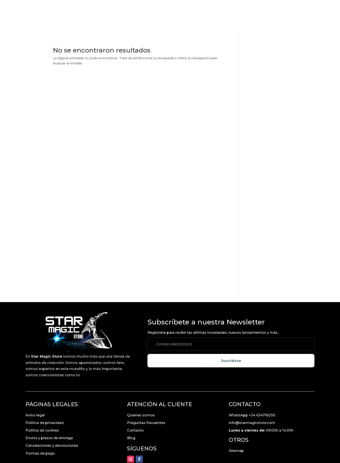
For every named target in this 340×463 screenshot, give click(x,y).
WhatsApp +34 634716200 (252, 381)
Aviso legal (35, 381)
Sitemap (236, 416)
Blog (131, 403)
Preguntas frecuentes (146, 388)
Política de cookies (42, 396)
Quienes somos (141, 381)
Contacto (135, 396)
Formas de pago (40, 419)
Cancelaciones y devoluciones (52, 411)
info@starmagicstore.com (252, 388)
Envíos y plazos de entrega (49, 403)
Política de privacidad (45, 388)
